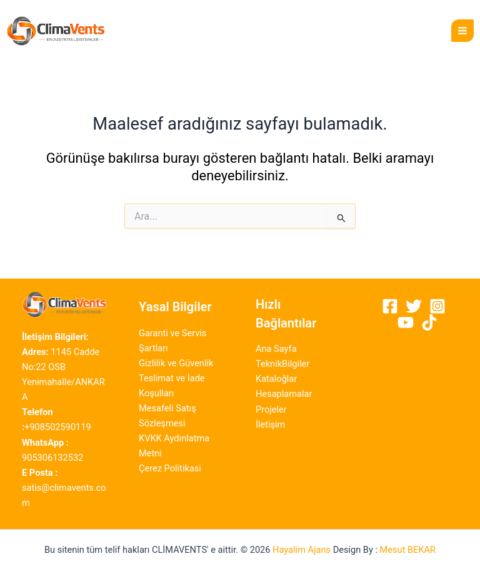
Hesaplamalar (284, 393)
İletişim (270, 424)
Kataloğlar (276, 378)
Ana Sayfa (276, 348)
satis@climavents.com (64, 487)
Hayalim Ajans (301, 549)
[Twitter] (414, 306)
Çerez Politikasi (170, 468)
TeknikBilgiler (282, 363)
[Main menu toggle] (462, 30)
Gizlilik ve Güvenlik (176, 363)
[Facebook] (390, 306)
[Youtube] (406, 322)
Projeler (271, 409)
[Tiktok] (429, 322)
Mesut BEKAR (408, 549)
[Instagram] (437, 306)
